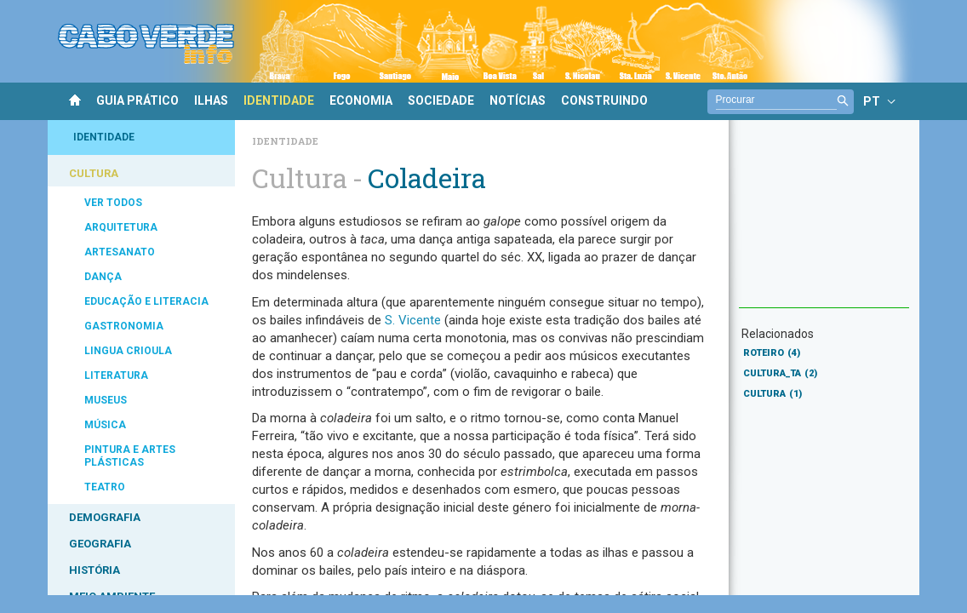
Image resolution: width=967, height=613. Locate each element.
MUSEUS (105, 400)
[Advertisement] (824, 222)
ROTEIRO (771, 352)
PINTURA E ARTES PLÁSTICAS (129, 456)
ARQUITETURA (120, 227)
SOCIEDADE (441, 100)
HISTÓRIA (94, 570)
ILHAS (211, 100)
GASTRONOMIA (123, 326)
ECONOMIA (360, 100)
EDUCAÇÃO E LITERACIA (146, 301)
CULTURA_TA (780, 373)
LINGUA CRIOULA (128, 351)
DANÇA (103, 277)
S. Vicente (413, 320)
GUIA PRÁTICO (137, 100)
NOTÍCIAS (517, 100)
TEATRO (104, 487)
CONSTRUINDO (604, 100)
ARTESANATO (119, 252)
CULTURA (93, 173)
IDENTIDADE (278, 100)
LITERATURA (116, 375)
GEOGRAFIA (100, 543)
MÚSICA (105, 425)
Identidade (285, 141)
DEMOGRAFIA (104, 517)
